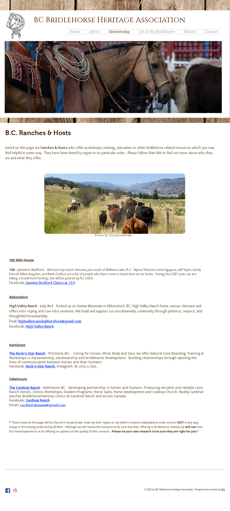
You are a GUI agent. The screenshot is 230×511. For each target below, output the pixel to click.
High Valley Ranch (40, 326)
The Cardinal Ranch (24, 387)
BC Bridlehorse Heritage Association (109, 20)
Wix (223, 489)
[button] (113, 77)
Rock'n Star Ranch (40, 366)
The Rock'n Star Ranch (27, 353)
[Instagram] (15, 490)
